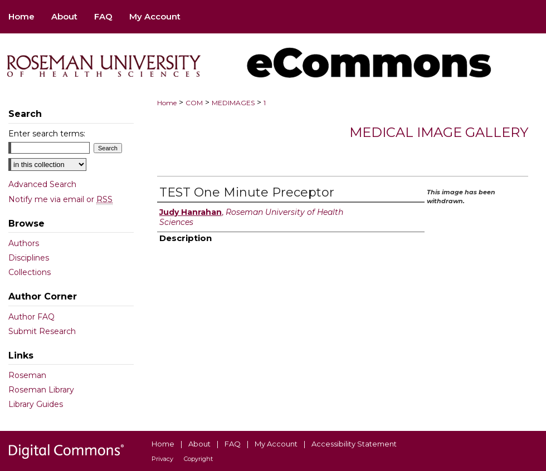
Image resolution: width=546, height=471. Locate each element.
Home (167, 103)
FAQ (233, 443)
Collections (29, 272)
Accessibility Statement (354, 443)
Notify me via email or (60, 199)
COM (194, 103)
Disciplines (28, 258)
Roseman (27, 375)
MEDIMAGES (233, 103)
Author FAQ (31, 317)
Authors (23, 243)
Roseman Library (41, 390)
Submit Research (42, 331)
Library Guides (35, 404)
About (199, 443)
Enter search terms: (46, 134)
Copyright (198, 459)
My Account (276, 443)
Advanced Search (42, 184)
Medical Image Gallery (438, 132)
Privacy (162, 459)
